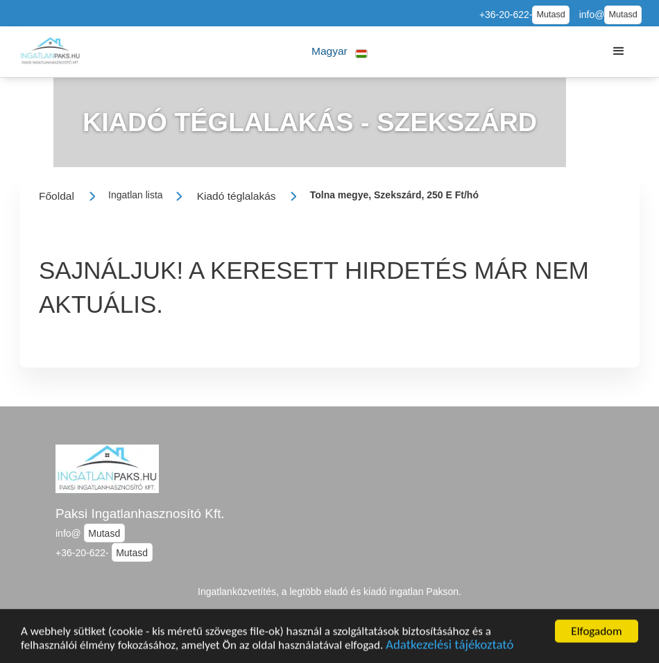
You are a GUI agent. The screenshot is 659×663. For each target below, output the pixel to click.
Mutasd (550, 14)
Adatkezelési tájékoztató (449, 647)
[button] (339, 51)
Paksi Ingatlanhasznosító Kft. (140, 513)
